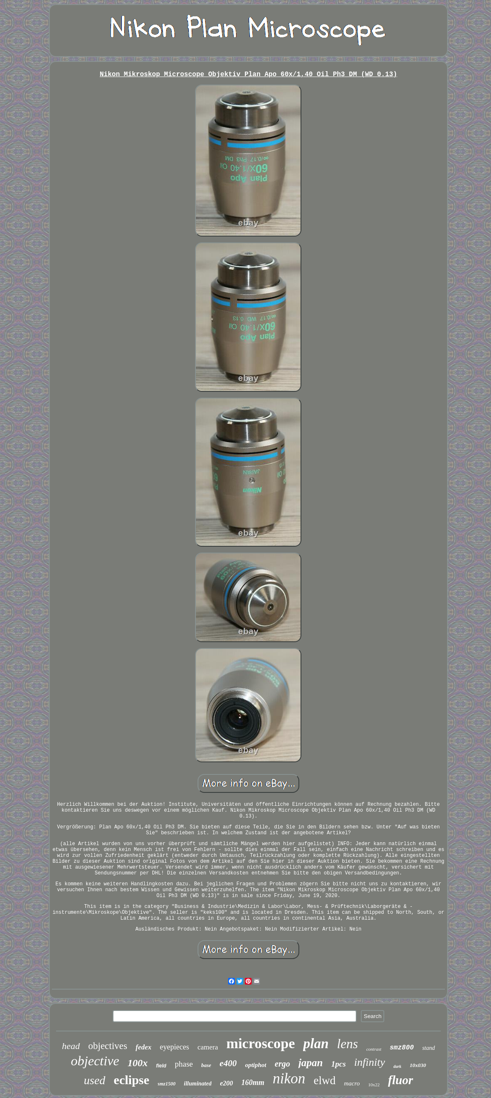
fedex (144, 1047)
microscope (260, 1043)
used (94, 1080)
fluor (400, 1080)
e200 (226, 1083)
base (206, 1065)
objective (95, 1060)
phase (184, 1063)
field (161, 1066)
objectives (107, 1046)
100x (138, 1062)
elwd (324, 1080)
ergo (282, 1063)
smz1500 (167, 1084)
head (71, 1046)
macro (352, 1083)
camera (208, 1047)
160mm (253, 1082)
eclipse (131, 1080)
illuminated (197, 1083)
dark (397, 1066)
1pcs (338, 1063)
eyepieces (174, 1047)
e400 (228, 1063)
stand (428, 1048)
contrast (373, 1049)
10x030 (418, 1065)
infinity (369, 1062)
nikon (289, 1078)
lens (347, 1043)
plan (316, 1043)
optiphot (255, 1065)
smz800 (402, 1048)
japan (310, 1062)
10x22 (374, 1084)
